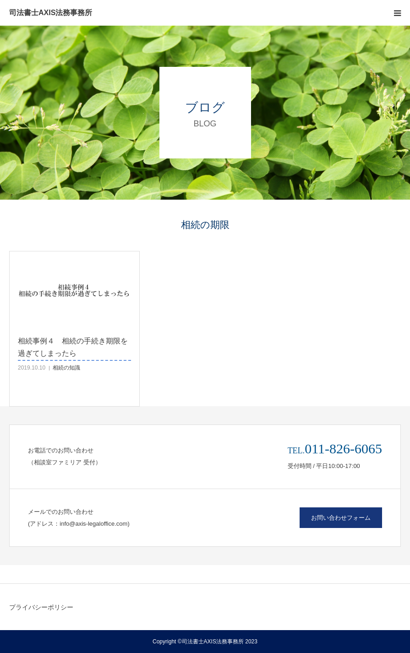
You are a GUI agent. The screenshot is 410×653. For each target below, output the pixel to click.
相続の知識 (66, 368)
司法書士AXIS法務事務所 (50, 12)
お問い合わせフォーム (341, 517)
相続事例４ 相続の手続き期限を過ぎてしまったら (73, 347)
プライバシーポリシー (41, 607)
